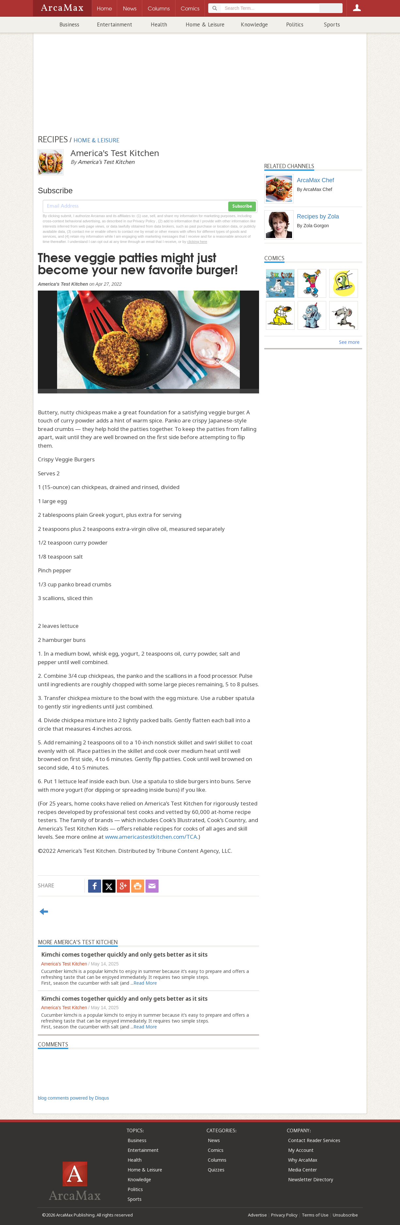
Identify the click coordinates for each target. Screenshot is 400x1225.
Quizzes (216, 1170)
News (214, 1140)
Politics (294, 24)
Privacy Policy (284, 1215)
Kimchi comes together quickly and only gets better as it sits (124, 954)
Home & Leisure (205, 24)
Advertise (257, 1215)
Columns (217, 1160)
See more (349, 342)
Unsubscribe (345, 1215)
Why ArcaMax (302, 1160)
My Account (301, 1150)
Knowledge (254, 24)
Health (159, 24)
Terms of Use (315, 1215)
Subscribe (242, 206)
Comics (215, 1150)
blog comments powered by (73, 1098)
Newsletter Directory (310, 1179)
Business (69, 24)
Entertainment (114, 24)
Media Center (302, 1170)
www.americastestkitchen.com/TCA (151, 836)
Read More (145, 983)
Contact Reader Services (314, 1140)
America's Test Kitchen (64, 963)
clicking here (197, 242)
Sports (332, 24)
